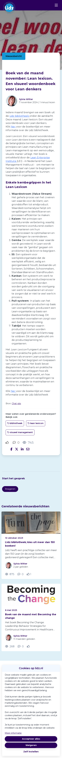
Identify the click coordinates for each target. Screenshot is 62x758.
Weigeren (31, 745)
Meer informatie (13, 733)
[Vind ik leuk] (8, 442)
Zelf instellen (31, 751)
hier (13, 126)
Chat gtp (16, 403)
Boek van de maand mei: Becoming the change (30, 616)
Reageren (10, 489)
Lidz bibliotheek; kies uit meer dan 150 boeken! (30, 544)
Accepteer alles (31, 738)
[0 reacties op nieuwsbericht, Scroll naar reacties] (16, 442)
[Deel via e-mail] (27, 449)
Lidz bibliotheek (20, 116)
